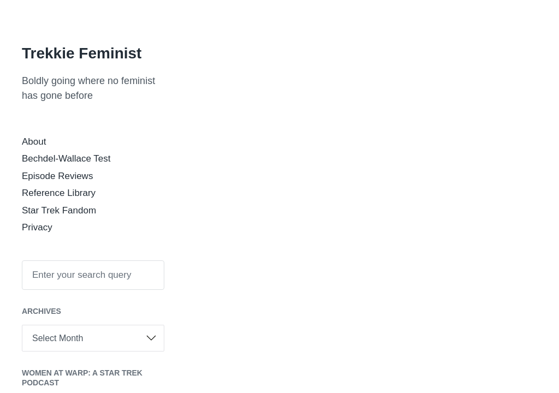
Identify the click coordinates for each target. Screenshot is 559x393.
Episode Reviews (57, 176)
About (34, 141)
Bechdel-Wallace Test (66, 158)
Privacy (37, 227)
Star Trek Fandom (59, 210)
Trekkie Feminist (81, 53)
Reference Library (59, 193)
